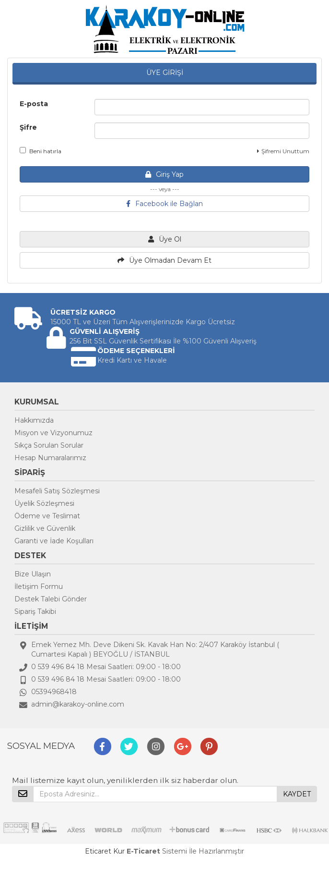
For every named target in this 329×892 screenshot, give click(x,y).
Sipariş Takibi (35, 611)
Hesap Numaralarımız (50, 457)
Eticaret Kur (105, 851)
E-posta (34, 103)
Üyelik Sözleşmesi (44, 503)
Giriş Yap (164, 174)
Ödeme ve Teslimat (47, 516)
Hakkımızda (34, 420)
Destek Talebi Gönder (50, 599)
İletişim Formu (38, 586)
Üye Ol (164, 239)
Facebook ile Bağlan (164, 203)
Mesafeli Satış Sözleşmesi (57, 491)
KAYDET (297, 794)
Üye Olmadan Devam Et (165, 260)
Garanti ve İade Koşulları (54, 541)
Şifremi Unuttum (283, 151)
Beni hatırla (40, 151)
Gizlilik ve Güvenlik (44, 528)
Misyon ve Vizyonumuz (53, 432)
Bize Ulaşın (32, 574)
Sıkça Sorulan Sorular (48, 445)
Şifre (28, 127)
